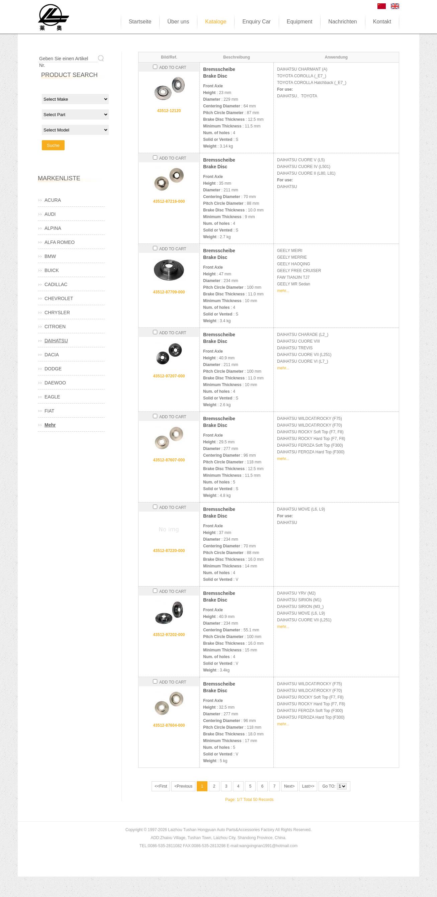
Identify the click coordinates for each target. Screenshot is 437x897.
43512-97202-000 (169, 634)
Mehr (50, 425)
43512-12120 (169, 110)
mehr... (283, 290)
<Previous (183, 786)
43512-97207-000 (169, 376)
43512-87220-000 (169, 550)
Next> (289, 786)
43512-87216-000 (169, 201)
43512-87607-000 (169, 460)
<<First (161, 786)
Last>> (308, 786)
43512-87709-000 (169, 292)
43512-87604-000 (169, 725)
